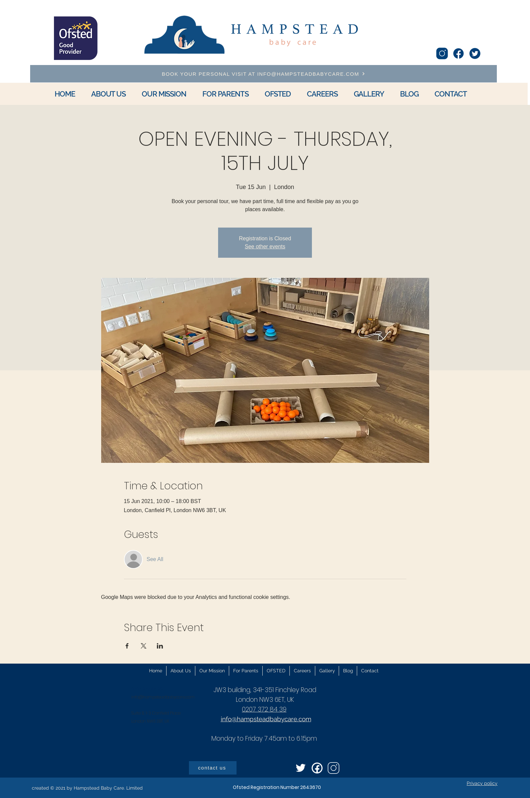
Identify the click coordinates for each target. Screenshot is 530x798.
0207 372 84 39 (264, 709)
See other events (265, 246)
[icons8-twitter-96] (300, 768)
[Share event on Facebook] (127, 646)
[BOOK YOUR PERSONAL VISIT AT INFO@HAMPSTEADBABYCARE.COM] (263, 73)
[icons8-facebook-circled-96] (317, 768)
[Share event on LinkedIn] (160, 646)
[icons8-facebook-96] (458, 53)
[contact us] (213, 768)
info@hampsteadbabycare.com (163, 697)
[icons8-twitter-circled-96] (474, 53)
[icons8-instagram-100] (442, 53)
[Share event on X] (143, 646)
